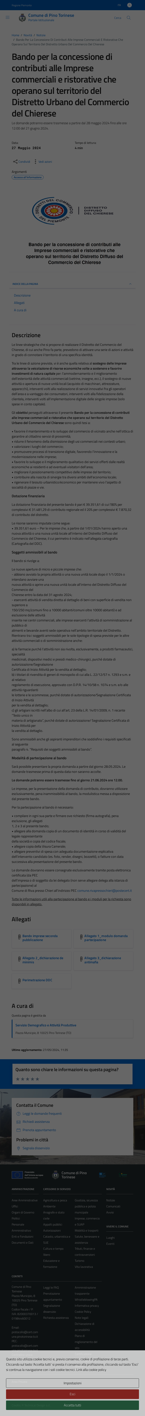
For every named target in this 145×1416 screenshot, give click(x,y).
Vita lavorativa (84, 1266)
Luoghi (110, 1237)
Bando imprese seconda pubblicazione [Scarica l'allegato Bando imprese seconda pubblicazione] (40, 938)
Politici (16, 1218)
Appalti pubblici (52, 1224)
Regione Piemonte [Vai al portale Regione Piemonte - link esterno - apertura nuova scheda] (22, 5)
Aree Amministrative (25, 1200)
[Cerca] (128, 17)
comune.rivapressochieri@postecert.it (104, 890)
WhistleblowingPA (86, 1299)
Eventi (110, 1243)
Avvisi (110, 1212)
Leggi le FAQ (51, 1287)
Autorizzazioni (52, 1230)
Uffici (15, 1206)
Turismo (79, 1260)
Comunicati (113, 1206)
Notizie (110, 1200)
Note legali (81, 1317)
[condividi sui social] (21, 162)
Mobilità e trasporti (86, 1230)
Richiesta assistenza (56, 1317)
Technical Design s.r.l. (37, 1405)
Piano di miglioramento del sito (86, 1342)
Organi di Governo (23, 1212)
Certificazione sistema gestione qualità (85, 1360)
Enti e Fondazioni (22, 1236)
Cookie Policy (83, 1311)
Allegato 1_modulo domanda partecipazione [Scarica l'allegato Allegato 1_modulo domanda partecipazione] (105, 938)
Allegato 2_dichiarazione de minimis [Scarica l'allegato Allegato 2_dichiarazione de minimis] (42, 960)
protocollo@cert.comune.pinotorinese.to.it (25, 1334)
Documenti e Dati (22, 1242)
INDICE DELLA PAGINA (72, 284)
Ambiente (49, 1206)
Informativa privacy (87, 1305)
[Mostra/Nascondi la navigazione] (7, 17)
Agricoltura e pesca (55, 1200)
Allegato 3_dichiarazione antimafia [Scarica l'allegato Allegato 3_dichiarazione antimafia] (102, 960)
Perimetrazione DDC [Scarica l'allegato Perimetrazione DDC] (37, 980)
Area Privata (19, 1381)
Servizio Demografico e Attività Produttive (45, 1025)
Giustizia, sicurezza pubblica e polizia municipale (86, 1206)
